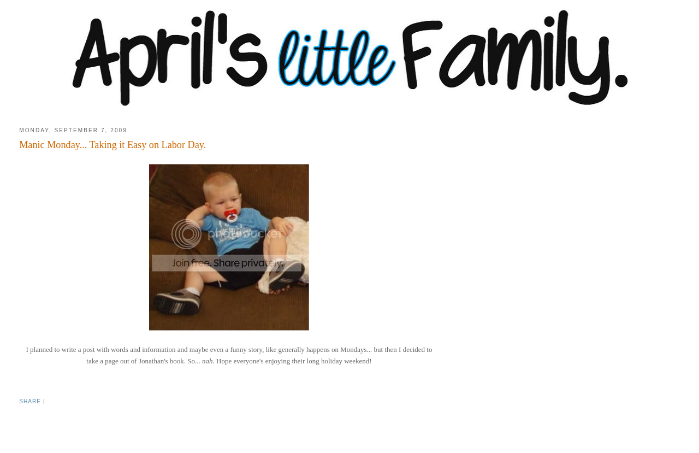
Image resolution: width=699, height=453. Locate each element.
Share (30, 401)
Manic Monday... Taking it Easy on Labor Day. (112, 144)
